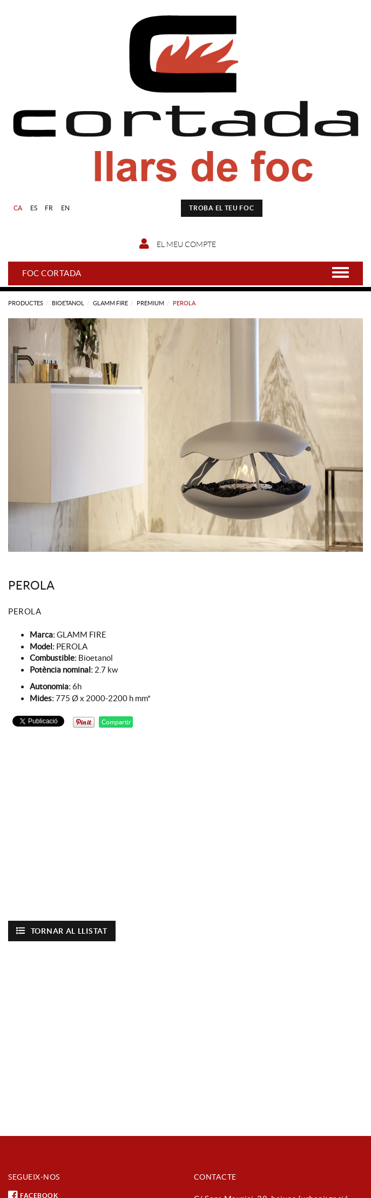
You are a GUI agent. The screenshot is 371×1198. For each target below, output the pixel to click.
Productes (25, 303)
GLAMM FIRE (110, 303)
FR (49, 207)
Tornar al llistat (61, 930)
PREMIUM (150, 303)
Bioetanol (68, 303)
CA (18, 207)
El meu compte (177, 243)
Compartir (115, 721)
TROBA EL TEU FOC (221, 207)
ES (34, 207)
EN (65, 207)
